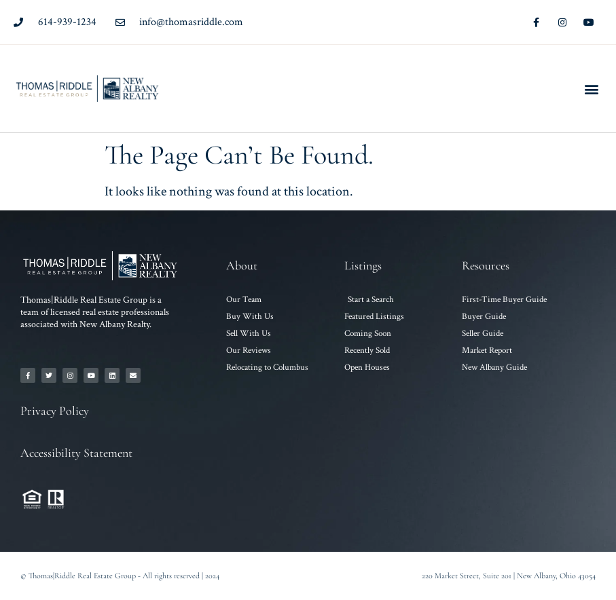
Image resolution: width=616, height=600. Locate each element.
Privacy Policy (54, 410)
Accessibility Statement (76, 452)
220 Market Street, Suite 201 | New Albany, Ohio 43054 (509, 575)
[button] (591, 88)
